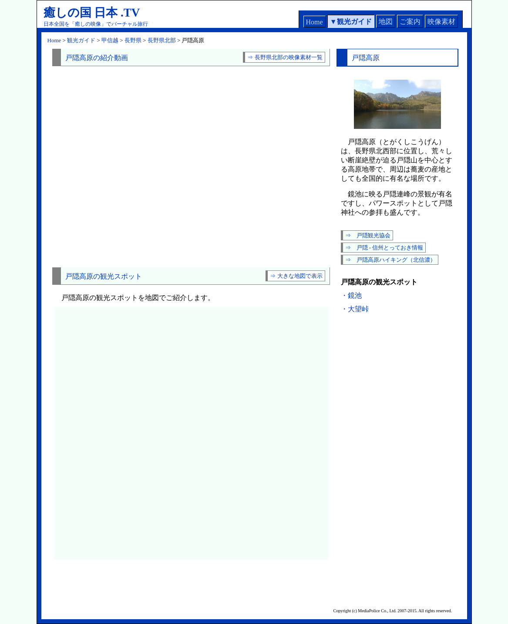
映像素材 (441, 21)
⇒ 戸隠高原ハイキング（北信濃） (390, 259)
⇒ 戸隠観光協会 (367, 235)
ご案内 (410, 21)
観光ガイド (354, 21)
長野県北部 (162, 40)
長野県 (132, 40)
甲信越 (109, 40)
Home (314, 22)
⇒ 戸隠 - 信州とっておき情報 (384, 247)
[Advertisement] (191, 250)
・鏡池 (351, 295)
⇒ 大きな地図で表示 (296, 276)
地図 (386, 21)
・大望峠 (355, 309)
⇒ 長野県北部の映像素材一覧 (284, 57)
